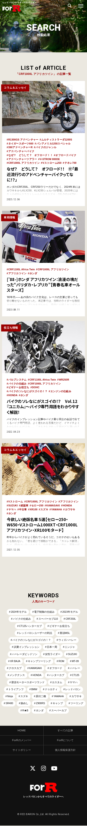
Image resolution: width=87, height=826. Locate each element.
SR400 (19, 703)
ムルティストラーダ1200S (57, 139)
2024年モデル (18, 609)
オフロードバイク (66, 154)
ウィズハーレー (68, 638)
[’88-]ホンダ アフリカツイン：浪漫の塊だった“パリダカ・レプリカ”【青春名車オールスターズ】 (43, 283)
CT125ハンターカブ (30, 623)
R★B (35, 710)
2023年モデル (70, 609)
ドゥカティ (51, 688)
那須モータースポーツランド (27, 681)
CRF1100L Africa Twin (22, 268)
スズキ (44, 507)
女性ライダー (52, 652)
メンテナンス (16, 674)
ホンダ (33, 272)
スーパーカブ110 (48, 616)
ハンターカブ (56, 674)
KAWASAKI (54, 503)
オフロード (56, 667)
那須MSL (65, 630)
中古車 (23, 507)
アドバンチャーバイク (21, 151)
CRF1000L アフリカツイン (24, 162)
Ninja (10, 696)
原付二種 (41, 696)
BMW (34, 688)
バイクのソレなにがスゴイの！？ (28, 389)
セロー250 (38, 503)
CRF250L (71, 616)
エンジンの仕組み (60, 389)
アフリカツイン (17, 272)
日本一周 (52, 645)
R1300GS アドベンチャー (23, 139)
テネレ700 (71, 162)
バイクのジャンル (46, 147)
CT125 (76, 674)
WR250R (65, 378)
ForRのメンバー (21, 740)
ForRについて (65, 740)
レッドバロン (73, 688)
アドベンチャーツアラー (22, 158)
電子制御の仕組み (44, 609)
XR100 (34, 507)
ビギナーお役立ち (18, 385)
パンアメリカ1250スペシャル (53, 143)
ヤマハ (12, 507)
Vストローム (15, 499)
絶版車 (25, 503)
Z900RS (51, 703)
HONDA (13, 393)
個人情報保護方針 (65, 750)
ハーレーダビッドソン (24, 652)
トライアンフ (15, 688)
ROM (61, 660)
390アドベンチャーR (20, 147)
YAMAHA (56, 507)
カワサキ (70, 507)
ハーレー (75, 667)
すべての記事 (65, 730)
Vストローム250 (52, 162)
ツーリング (18, 710)
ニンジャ (70, 645)
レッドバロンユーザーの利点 (35, 630)
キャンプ (68, 703)
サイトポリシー (22, 750)
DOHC (36, 385)
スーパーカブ (69, 710)
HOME (21, 730)
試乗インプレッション (26, 645)
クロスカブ (14, 667)
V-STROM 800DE (50, 158)
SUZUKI (13, 503)
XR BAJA (15, 660)
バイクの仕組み (17, 382)
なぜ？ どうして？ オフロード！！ (30, 154)
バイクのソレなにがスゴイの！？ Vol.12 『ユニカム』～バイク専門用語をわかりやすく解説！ (42, 404)
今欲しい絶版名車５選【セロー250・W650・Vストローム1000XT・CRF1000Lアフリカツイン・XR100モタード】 (43, 522)
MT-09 (76, 660)
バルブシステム (17, 378)
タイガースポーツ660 (21, 143)
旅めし (35, 703)
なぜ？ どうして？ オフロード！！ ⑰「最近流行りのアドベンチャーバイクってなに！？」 (43, 173)
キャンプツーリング (39, 660)
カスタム (57, 681)
